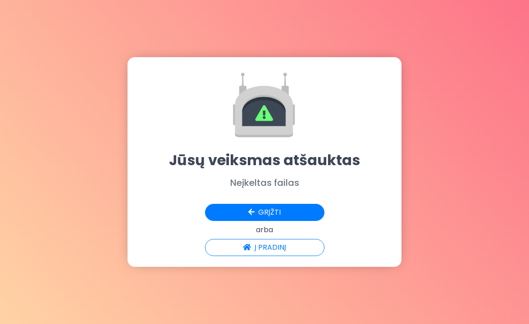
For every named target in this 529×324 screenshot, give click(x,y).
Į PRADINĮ (264, 247)
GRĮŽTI (264, 212)
